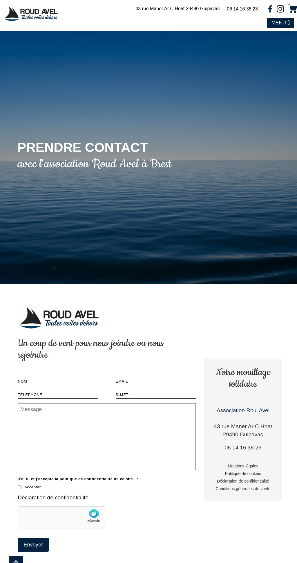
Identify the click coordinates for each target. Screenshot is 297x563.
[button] (280, 23)
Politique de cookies (243, 473)
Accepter (32, 487)
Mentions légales (243, 465)
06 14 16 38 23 (242, 8)
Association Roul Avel (243, 410)
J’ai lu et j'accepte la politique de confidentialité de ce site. (78, 478)
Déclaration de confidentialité (53, 497)
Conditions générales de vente (242, 488)
